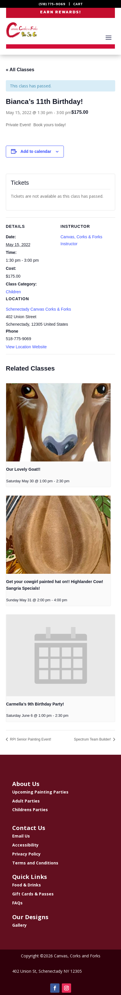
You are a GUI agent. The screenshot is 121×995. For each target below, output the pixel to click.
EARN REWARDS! (60, 12)
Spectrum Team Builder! (93, 739)
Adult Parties (26, 801)
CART (78, 4)
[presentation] (58, 422)
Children (13, 291)
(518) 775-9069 (52, 4)
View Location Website (26, 347)
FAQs (17, 903)
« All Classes (20, 69)
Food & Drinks (26, 885)
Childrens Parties (30, 809)
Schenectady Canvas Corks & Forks (38, 309)
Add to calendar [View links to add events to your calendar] (36, 151)
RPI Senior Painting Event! (30, 739)
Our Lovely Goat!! (23, 469)
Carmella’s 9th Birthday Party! (35, 704)
